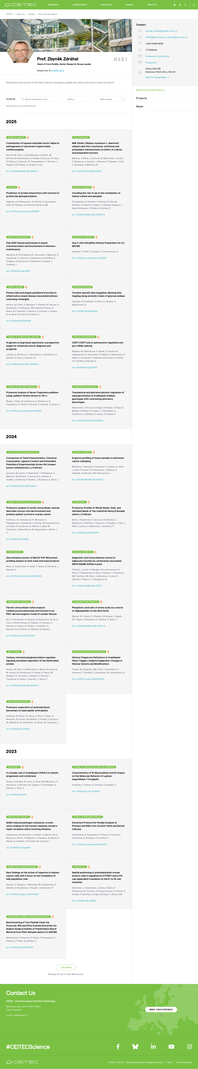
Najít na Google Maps (157, 77)
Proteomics (151, 62)
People (32, 14)
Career (129, 5)
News (139, 106)
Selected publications (150, 90)
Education (106, 5)
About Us (152, 5)
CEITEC (9, 14)
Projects (141, 98)
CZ (185, 4)
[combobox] (111, 99)
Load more (66, 967)
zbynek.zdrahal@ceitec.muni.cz (161, 31)
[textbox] (111, 99)
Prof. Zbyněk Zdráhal (48, 14)
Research (54, 5)
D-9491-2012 (57, 70)
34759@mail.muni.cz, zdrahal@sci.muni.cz (166, 37)
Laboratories (80, 5)
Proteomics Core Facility (157, 56)
